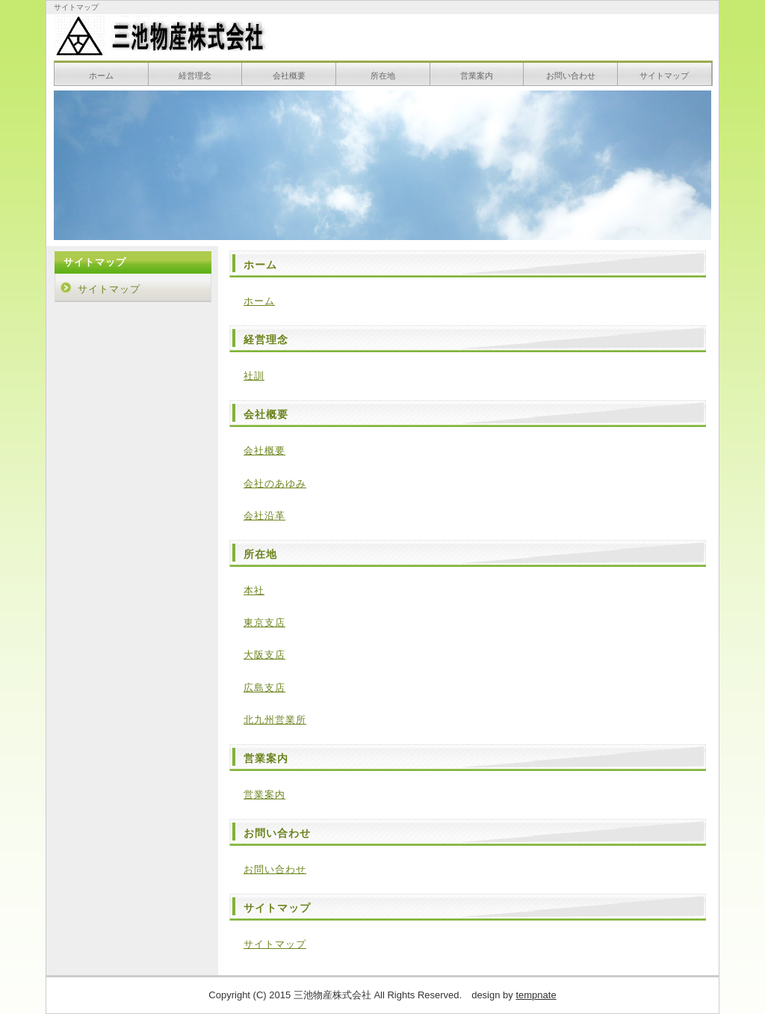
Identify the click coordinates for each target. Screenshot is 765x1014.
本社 (254, 590)
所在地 (383, 75)
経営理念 (195, 75)
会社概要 (289, 75)
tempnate (535, 995)
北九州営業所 (275, 719)
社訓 (254, 375)
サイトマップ (664, 75)
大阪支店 (264, 654)
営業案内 (476, 75)
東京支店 (264, 622)
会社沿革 (264, 515)
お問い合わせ (570, 75)
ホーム (101, 75)
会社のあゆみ (275, 483)
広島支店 (264, 687)
